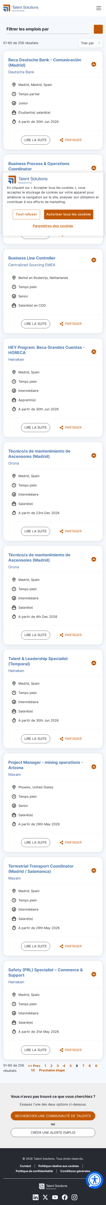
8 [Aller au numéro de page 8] (90, 1066)
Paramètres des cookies (53, 226)
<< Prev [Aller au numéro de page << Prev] (34, 1066)
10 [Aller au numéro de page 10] (33, 1070)
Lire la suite (35, 140)
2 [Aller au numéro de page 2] (51, 1066)
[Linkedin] (35, 1197)
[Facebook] (65, 1197)
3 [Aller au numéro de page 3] (58, 1066)
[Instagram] (74, 1197)
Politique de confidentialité (34, 1171)
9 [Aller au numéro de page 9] (96, 1066)
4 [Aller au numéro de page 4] (64, 1066)
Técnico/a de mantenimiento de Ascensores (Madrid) (39, 454)
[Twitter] (45, 1197)
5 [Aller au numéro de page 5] (71, 1066)
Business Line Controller (31, 258)
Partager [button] (70, 140)
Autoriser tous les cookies (68, 214)
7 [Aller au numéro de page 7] (83, 1066)
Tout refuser (26, 214)
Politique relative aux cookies (58, 1166)
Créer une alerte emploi (53, 1132)
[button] (98, 8)
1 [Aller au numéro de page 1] (45, 1066)
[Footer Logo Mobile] (53, 1186)
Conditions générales (75, 1171)
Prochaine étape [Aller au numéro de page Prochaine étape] (52, 1070)
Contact (25, 1166)
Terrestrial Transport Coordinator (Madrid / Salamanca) (40, 869)
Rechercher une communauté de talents (53, 1116)
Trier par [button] (87, 43)
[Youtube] (55, 1197)
